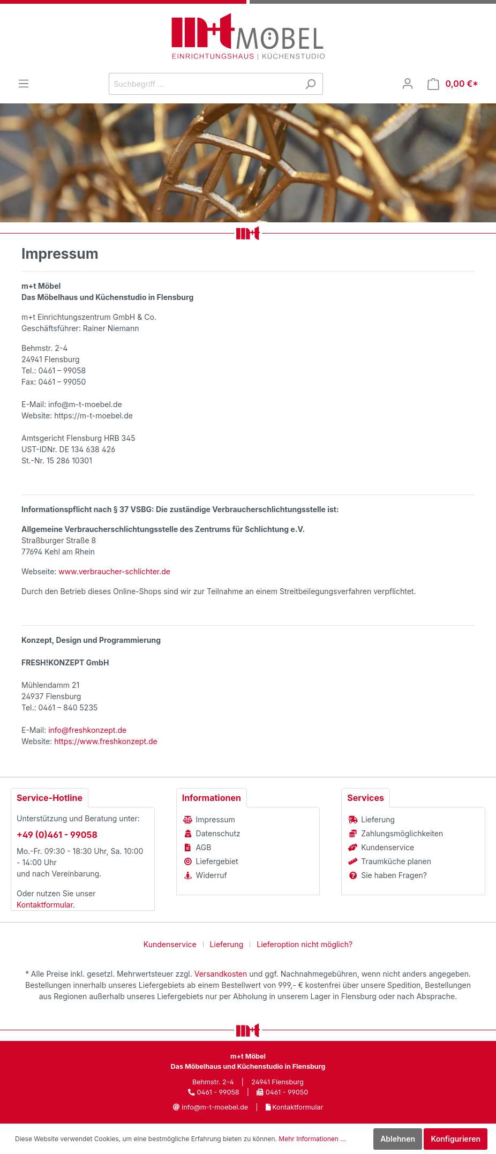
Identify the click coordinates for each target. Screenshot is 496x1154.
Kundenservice (387, 847)
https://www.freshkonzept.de (105, 741)
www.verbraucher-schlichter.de (114, 571)
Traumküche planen (396, 861)
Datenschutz (218, 833)
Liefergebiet (217, 861)
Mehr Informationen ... (312, 1139)
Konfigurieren (455, 1138)
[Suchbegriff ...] (203, 84)
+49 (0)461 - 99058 (57, 834)
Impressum (215, 819)
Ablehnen (397, 1138)
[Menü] (23, 83)
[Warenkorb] (452, 84)
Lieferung (378, 819)
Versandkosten (220, 973)
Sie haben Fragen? (394, 875)
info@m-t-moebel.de (215, 1107)
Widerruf (211, 875)
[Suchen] (310, 84)
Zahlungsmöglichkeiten (402, 833)
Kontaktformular (45, 904)
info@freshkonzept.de (87, 730)
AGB (204, 847)
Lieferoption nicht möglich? (304, 944)
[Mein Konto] (407, 83)
